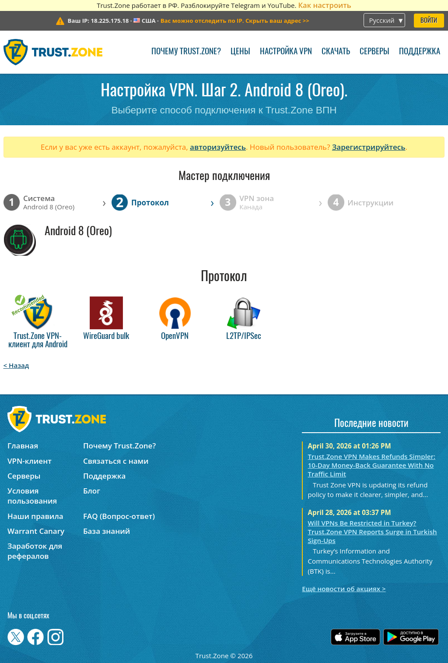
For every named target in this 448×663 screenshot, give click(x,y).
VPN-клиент (29, 461)
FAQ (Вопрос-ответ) (119, 516)
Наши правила (35, 516)
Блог (91, 491)
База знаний (106, 531)
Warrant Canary (35, 531)
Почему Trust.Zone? (186, 52)
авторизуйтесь (218, 147)
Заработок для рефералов (34, 551)
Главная (22, 446)
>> (235, 21)
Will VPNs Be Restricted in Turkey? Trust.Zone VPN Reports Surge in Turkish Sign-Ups (372, 531)
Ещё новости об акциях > (343, 588)
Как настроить (324, 5)
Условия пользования (32, 496)
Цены (240, 52)
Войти (428, 21)
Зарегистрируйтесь (369, 147)
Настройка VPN (286, 52)
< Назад (16, 365)
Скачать (336, 52)
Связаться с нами (116, 461)
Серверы (374, 52)
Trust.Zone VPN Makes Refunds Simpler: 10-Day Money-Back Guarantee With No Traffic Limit (372, 465)
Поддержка (419, 52)
